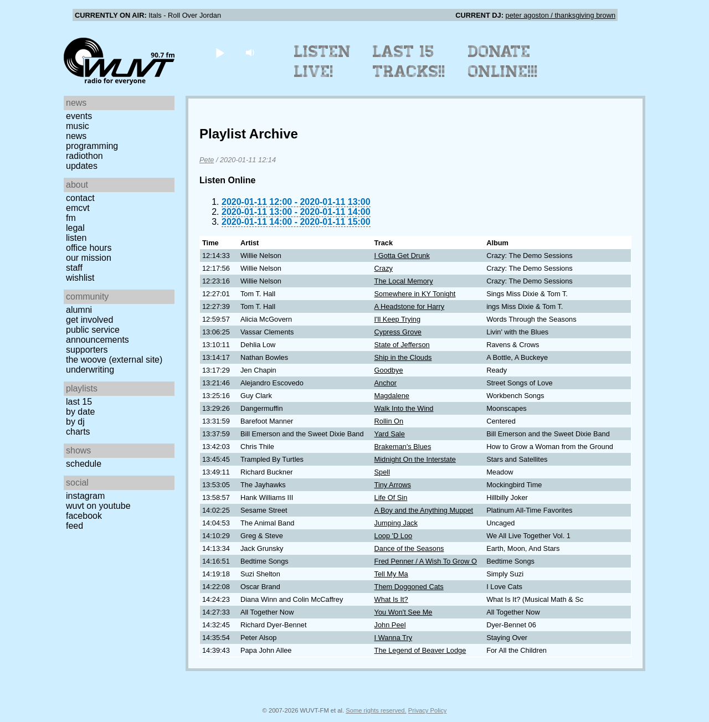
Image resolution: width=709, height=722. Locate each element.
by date (80, 411)
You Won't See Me (403, 612)
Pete (206, 160)
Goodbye (388, 370)
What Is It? (391, 599)
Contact (80, 198)
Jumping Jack (396, 523)
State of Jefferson (402, 345)
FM (71, 218)
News (76, 136)
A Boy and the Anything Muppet (424, 510)
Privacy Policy (427, 710)
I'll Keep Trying (397, 319)
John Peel (390, 625)
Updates (81, 166)
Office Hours (88, 247)
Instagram (85, 496)
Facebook (84, 515)
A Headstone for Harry (409, 306)
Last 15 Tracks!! (409, 61)
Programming (92, 146)
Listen (76, 238)
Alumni (79, 309)
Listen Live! (322, 61)
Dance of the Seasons (409, 548)
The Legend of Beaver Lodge (420, 650)
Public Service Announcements (97, 334)
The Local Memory (403, 281)
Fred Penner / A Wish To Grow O (425, 561)
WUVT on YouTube (98, 505)
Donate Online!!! (503, 61)
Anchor (385, 383)
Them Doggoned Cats (409, 586)
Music (77, 126)
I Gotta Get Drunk (402, 255)
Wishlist (80, 277)
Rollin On (389, 421)
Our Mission (88, 257)
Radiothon (84, 156)
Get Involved (89, 319)
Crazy (383, 268)
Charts (78, 431)
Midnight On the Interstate (415, 459)
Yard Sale (389, 434)
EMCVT (78, 208)
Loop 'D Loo (393, 536)
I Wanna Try (393, 637)
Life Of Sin (391, 497)
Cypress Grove (398, 332)
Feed (74, 525)
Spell (382, 472)
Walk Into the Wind (404, 408)
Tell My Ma (391, 574)
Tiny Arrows (392, 485)
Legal (75, 228)
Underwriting (90, 369)
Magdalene (391, 395)
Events (79, 116)
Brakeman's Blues (402, 446)
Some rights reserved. (376, 710)
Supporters (87, 349)
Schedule (83, 463)
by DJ (75, 421)
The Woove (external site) (114, 359)
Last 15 (79, 401)
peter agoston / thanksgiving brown (560, 15)
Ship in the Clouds (403, 357)
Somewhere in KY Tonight (415, 294)
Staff (74, 267)
